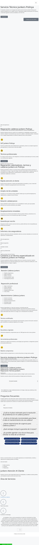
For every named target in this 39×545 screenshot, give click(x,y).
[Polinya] (19, 486)
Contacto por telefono (5, 497)
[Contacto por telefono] (3, 493)
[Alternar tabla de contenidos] (19, 530)
